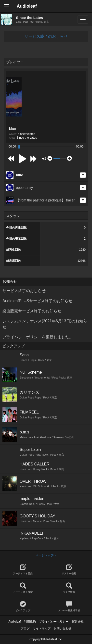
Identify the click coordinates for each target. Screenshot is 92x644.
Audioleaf (27, 6)
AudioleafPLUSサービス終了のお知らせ (37, 301)
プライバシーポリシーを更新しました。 (37, 337)
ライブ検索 (69, 588)
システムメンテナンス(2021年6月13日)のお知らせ (44, 324)
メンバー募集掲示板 (69, 606)
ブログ (25, 628)
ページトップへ (46, 555)
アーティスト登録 (23, 569)
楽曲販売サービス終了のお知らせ (31, 311)
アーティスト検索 (23, 588)
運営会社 (78, 621)
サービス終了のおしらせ (46, 36)
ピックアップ (23, 606)
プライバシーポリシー (53, 621)
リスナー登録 (69, 569)
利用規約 (30, 621)
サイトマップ (42, 628)
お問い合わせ (62, 628)
